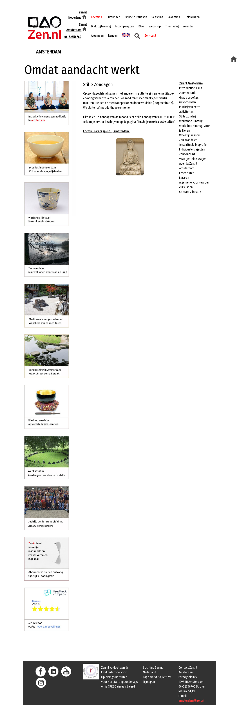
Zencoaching (187, 154)
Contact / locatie (190, 192)
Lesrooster (186, 173)
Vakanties (174, 17)
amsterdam (48, 51)
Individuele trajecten (192, 149)
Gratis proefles (189, 98)
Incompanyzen (124, 26)
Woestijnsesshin (190, 135)
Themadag (172, 26)
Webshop (155, 26)
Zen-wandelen (188, 140)
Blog (141, 26)
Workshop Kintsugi (191, 121)
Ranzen (113, 36)
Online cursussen (136, 17)
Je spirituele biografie (193, 145)
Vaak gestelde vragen (192, 159)
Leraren (184, 178)
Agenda (188, 26)
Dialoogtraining (101, 26)
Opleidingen (192, 17)
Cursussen (113, 17)
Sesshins (157, 17)
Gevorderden (187, 102)
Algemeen (97, 36)
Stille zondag (187, 116)
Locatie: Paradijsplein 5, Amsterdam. (106, 131)
